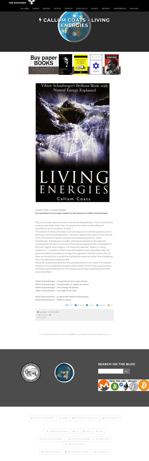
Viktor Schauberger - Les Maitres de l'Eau (56, 290)
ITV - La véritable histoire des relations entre (92, 334)
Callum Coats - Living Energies (50, 210)
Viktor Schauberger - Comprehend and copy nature (61, 281)
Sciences (43, 315)
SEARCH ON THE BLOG (116, 364)
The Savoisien (17, 5)
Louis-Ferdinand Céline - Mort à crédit (54, 334)
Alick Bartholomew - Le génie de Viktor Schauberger (62, 297)
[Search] (110, 371)
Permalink (41, 317)
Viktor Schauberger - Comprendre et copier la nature (62, 284)
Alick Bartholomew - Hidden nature (53, 300)
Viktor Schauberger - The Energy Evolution (57, 287)
